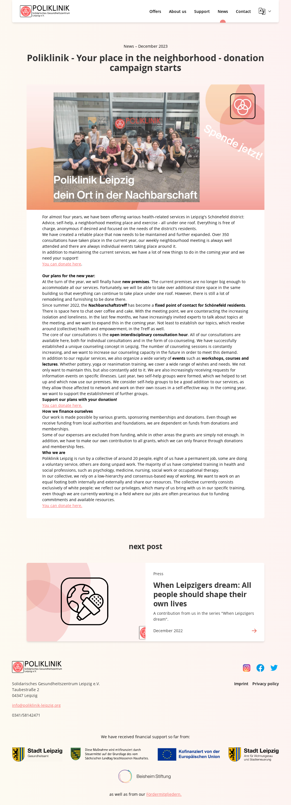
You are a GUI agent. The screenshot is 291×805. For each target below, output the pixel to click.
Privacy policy (265, 683)
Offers (155, 11)
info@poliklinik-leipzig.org (36, 705)
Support (202, 11)
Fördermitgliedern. (164, 794)
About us (177, 11)
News (223, 11)
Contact (243, 11)
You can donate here (61, 264)
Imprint (241, 683)
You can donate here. (62, 405)
